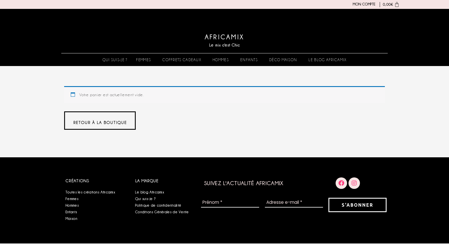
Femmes (143, 60)
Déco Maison (283, 60)
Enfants (249, 60)
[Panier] (390, 4)
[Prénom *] (230, 203)
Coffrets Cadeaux (181, 60)
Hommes (221, 60)
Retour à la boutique (100, 123)
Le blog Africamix (327, 60)
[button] (145, 59)
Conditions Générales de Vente (162, 212)
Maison (71, 219)
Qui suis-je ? (115, 60)
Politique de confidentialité (158, 206)
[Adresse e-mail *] (294, 203)
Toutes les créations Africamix (90, 193)
